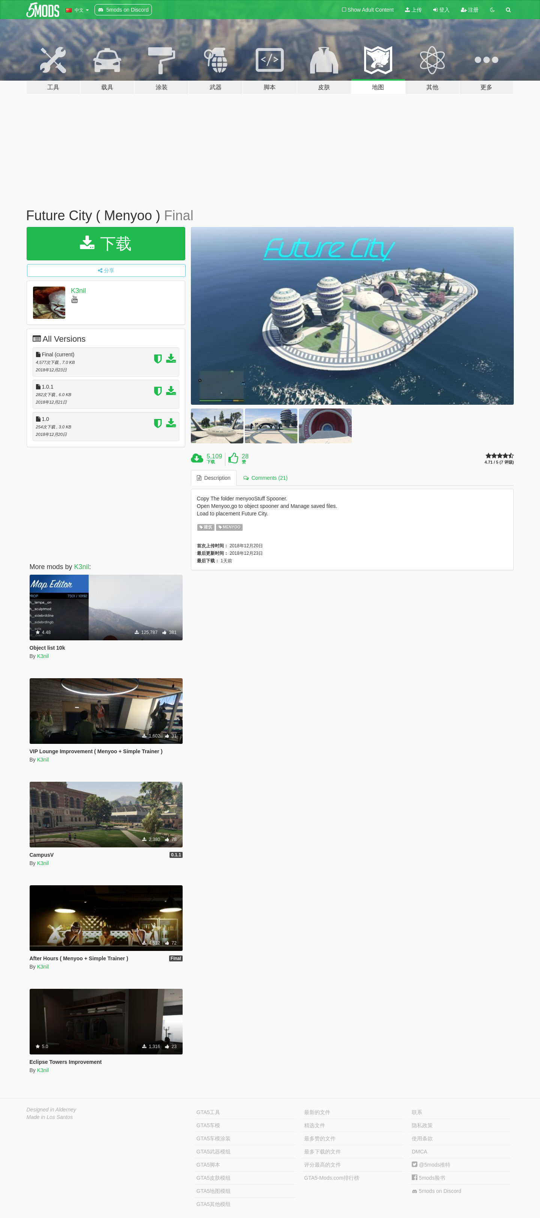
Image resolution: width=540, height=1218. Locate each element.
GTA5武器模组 (213, 1152)
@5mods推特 (431, 1164)
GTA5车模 (208, 1125)
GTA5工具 (208, 1112)
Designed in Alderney (51, 1110)
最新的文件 (317, 1112)
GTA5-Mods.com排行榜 (331, 1178)
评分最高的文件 (322, 1165)
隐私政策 (422, 1125)
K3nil (78, 290)
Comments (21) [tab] (265, 478)
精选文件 (314, 1125)
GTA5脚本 (208, 1165)
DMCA (419, 1152)
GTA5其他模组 (213, 1204)
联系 (417, 1112)
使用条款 (422, 1138)
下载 (106, 243)
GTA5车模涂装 (213, 1138)
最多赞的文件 (320, 1138)
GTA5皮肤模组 (213, 1178)
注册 (470, 10)
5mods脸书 (428, 1177)
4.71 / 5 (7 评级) (499, 462)
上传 (413, 10)
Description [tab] (214, 478)
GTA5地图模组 (213, 1191)
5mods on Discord (436, 1191)
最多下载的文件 (322, 1152)
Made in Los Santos (50, 1117)
